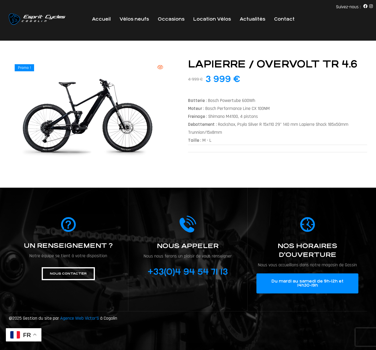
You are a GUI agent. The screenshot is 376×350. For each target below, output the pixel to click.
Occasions (171, 19)
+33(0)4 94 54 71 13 (187, 272)
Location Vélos (212, 19)
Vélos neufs (134, 19)
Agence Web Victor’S (79, 318)
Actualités (252, 19)
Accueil (101, 19)
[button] (68, 273)
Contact (284, 19)
